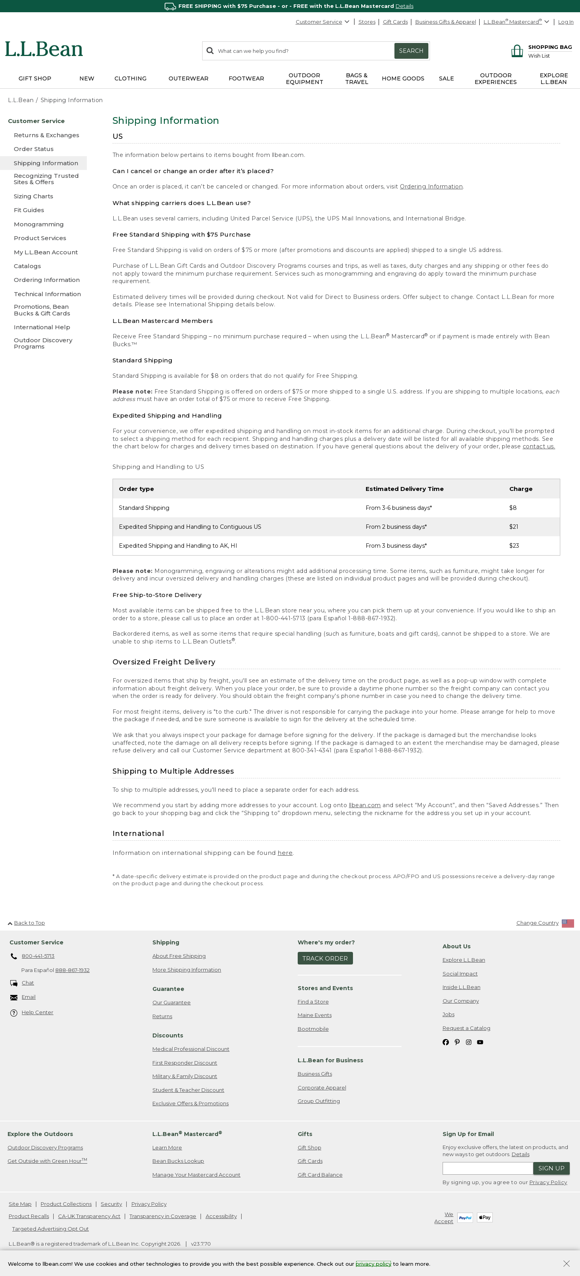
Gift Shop (309, 1147)
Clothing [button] (130, 78)
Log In (566, 22)
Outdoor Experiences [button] (496, 79)
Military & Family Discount (184, 1076)
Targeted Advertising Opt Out (50, 1229)
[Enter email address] (488, 1168)
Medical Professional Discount (190, 1049)
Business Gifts (315, 1074)
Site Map (20, 1204)
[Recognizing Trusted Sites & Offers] (43, 179)
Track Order (325, 958)
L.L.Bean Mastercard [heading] (187, 1134)
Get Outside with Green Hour (47, 1160)
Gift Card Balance (320, 1175)
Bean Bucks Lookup (178, 1161)
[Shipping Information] (43, 163)
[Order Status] (43, 149)
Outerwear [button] (188, 78)
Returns (162, 1016)
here (285, 852)
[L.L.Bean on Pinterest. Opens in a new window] (457, 1041)
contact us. (539, 446)
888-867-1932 (72, 970)
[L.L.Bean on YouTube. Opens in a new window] (480, 1041)
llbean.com (365, 805)
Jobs (448, 1014)
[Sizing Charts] (43, 196)
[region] (290, 6)
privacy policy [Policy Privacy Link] (373, 1263)
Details (404, 6)
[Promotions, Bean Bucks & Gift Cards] (43, 310)
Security (111, 1204)
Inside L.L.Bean (462, 987)
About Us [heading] (457, 946)
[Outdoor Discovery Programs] (43, 344)
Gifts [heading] (305, 1134)
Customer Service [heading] (36, 942)
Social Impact (460, 973)
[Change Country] (545, 924)
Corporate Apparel (322, 1087)
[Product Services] (43, 238)
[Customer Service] (43, 121)
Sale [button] (446, 78)
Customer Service (323, 22)
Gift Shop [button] (35, 78)
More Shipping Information (186, 969)
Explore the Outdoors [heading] (40, 1134)
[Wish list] (550, 55)
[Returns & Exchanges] (43, 135)
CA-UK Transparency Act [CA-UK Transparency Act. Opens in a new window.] (89, 1216)
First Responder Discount (184, 1063)
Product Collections (66, 1204)
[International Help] (43, 327)
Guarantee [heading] (168, 988)
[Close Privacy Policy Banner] (566, 1264)
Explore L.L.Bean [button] (554, 79)
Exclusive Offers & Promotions (190, 1103)
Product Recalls (29, 1216)
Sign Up (552, 1168)
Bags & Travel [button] (356, 79)
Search (411, 50)
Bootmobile (313, 1029)
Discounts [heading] (167, 1035)
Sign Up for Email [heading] (468, 1134)
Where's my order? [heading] (326, 942)
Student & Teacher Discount (188, 1090)
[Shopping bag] (540, 46)
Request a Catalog (466, 1028)
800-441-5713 (32, 957)
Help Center (32, 1013)
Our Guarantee (171, 1002)
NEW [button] (86, 78)
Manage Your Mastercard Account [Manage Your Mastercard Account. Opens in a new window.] (196, 1175)
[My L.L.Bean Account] (43, 252)
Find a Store (313, 1001)
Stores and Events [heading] (325, 988)
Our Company (461, 1001)
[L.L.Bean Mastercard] (517, 22)
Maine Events (315, 1015)
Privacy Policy (548, 1182)
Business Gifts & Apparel (445, 22)
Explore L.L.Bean (464, 960)
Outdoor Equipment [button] (304, 79)
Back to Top (26, 923)
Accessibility (221, 1216)
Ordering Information (431, 186)
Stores (367, 22)
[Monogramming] (43, 224)
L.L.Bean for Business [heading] (330, 1060)
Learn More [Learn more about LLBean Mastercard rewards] (167, 1147)
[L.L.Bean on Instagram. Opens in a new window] (469, 1041)
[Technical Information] (43, 294)
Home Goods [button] (403, 78)
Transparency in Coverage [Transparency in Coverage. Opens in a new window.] (163, 1216)
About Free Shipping (179, 956)
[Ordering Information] (43, 280)
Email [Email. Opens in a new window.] (23, 997)
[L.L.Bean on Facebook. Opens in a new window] (446, 1041)
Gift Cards (395, 22)
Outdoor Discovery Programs (45, 1147)
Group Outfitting (319, 1101)
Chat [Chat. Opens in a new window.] (22, 983)
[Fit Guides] (43, 210)
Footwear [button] (246, 78)
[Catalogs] (43, 266)
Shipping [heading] (165, 942)
